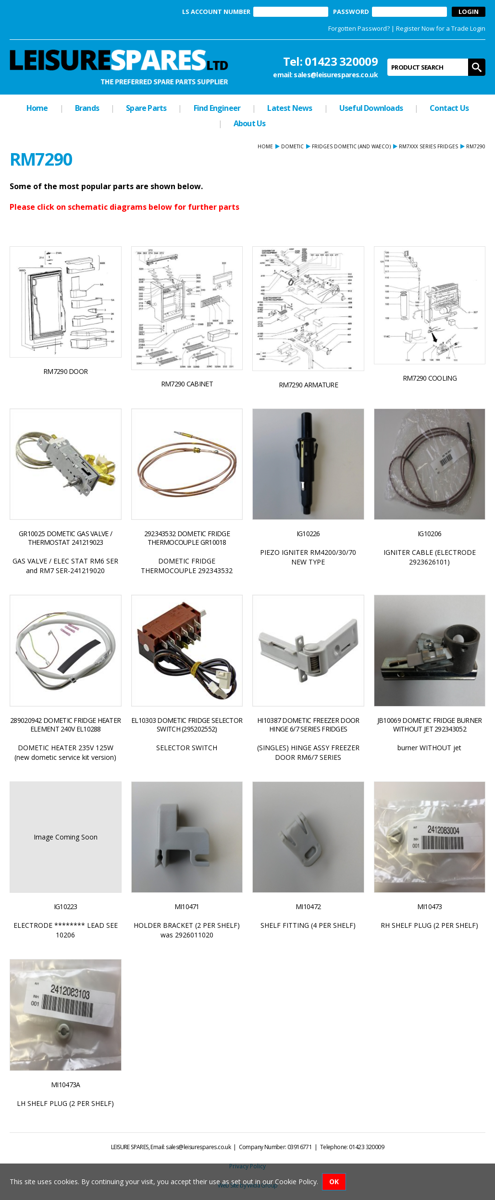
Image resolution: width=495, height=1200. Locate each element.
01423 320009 (341, 61)
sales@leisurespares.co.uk (336, 74)
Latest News (289, 108)
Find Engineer (217, 108)
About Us (250, 123)
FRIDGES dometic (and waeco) (351, 146)
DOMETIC (292, 146)
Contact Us (449, 108)
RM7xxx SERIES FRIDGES (428, 146)
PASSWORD (351, 12)
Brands (87, 108)
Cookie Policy (296, 1181)
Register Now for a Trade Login (440, 28)
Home (37, 108)
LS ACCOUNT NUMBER (216, 12)
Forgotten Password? (359, 28)
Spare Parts (146, 108)
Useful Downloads (371, 108)
